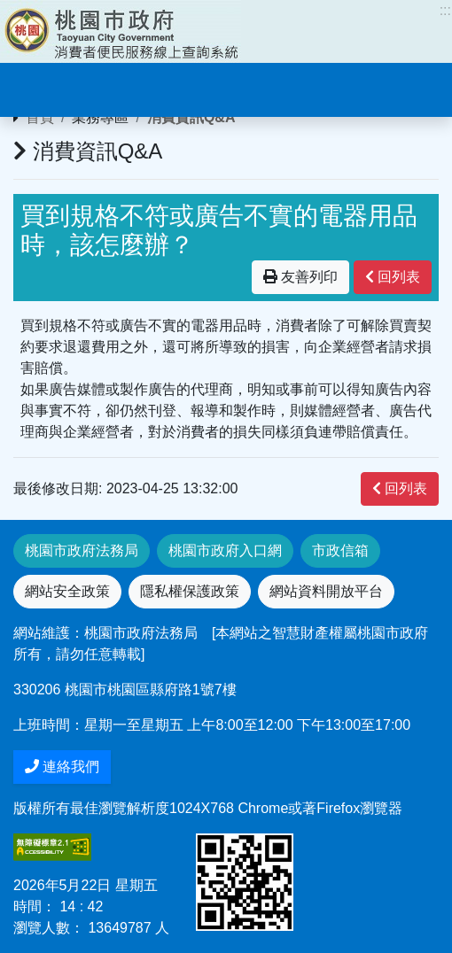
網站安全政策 (67, 591)
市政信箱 (340, 550)
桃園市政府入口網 (225, 550)
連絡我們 (62, 766)
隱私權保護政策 (189, 591)
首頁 (40, 117)
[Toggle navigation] (39, 87)
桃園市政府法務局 (81, 550)
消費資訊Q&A (191, 117)
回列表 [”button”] (392, 276)
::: (445, 10)
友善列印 (300, 276)
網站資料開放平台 (326, 591)
